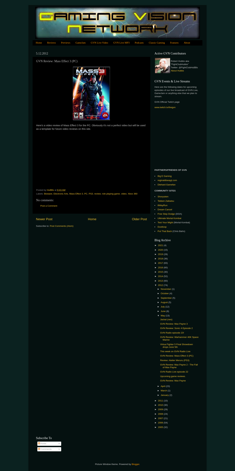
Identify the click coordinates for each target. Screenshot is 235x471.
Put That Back (165, 231)
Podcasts (139, 42)
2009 (161, 409)
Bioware (48, 193)
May (163, 315)
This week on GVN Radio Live (175, 351)
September (166, 298)
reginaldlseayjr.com (167, 180)
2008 (161, 414)
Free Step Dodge (166, 214)
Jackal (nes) (166, 319)
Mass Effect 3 (76, 193)
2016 (161, 267)
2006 (161, 422)
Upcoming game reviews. (173, 376)
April (163, 386)
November (166, 289)
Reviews (51, 42)
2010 (161, 405)
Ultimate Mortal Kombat (169, 218)
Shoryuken (163, 196)
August (164, 302)
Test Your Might (165, 222)
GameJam (80, 42)
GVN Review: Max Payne (173, 380)
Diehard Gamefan (167, 184)
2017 (161, 263)
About (187, 42)
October (165, 293)
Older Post (139, 219)
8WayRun (163, 205)
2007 (161, 418)
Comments (45, 449)
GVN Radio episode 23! (172, 332)
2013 (161, 281)
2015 (161, 272)
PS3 (91, 193)
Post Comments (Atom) (61, 226)
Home (39, 42)
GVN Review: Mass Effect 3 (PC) (176, 356)
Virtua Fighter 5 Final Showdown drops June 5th (176, 345)
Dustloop (162, 227)
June (163, 311)
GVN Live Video (99, 42)
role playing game (111, 193)
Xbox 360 (132, 193)
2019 (161, 254)
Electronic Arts (61, 193)
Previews (65, 42)
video (124, 193)
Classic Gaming (157, 42)
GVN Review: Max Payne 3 (174, 324)
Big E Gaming (165, 176)
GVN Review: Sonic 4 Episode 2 (176, 328)
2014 (161, 276)
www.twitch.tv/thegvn (164, 107)
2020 (161, 250)
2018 (161, 258)
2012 (161, 285)
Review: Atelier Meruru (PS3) (174, 360)
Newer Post (44, 219)
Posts (42, 443)
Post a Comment (48, 206)
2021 (161, 245)
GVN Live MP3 (121, 42)
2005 (161, 427)
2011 (161, 400)
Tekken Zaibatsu (166, 201)
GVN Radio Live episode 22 (174, 371)
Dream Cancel (165, 209)
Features (174, 42)
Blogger (135, 464)
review (97, 193)
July (163, 306)
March (164, 390)
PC (85, 193)
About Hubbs (177, 70)
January (165, 395)
